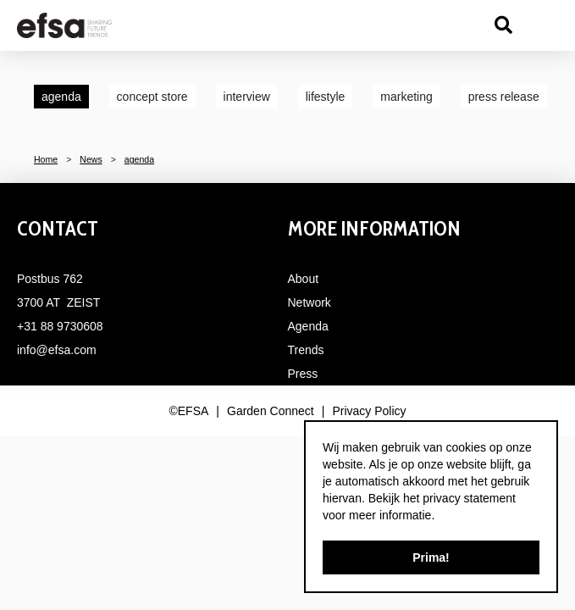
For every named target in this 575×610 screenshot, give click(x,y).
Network (309, 302)
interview (247, 96)
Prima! (431, 557)
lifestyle (326, 96)
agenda (61, 96)
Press (303, 373)
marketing (406, 96)
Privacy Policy (369, 411)
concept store (152, 96)
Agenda (308, 326)
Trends (306, 350)
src (503, 25)
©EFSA (188, 411)
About (303, 279)
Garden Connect (270, 411)
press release (503, 96)
